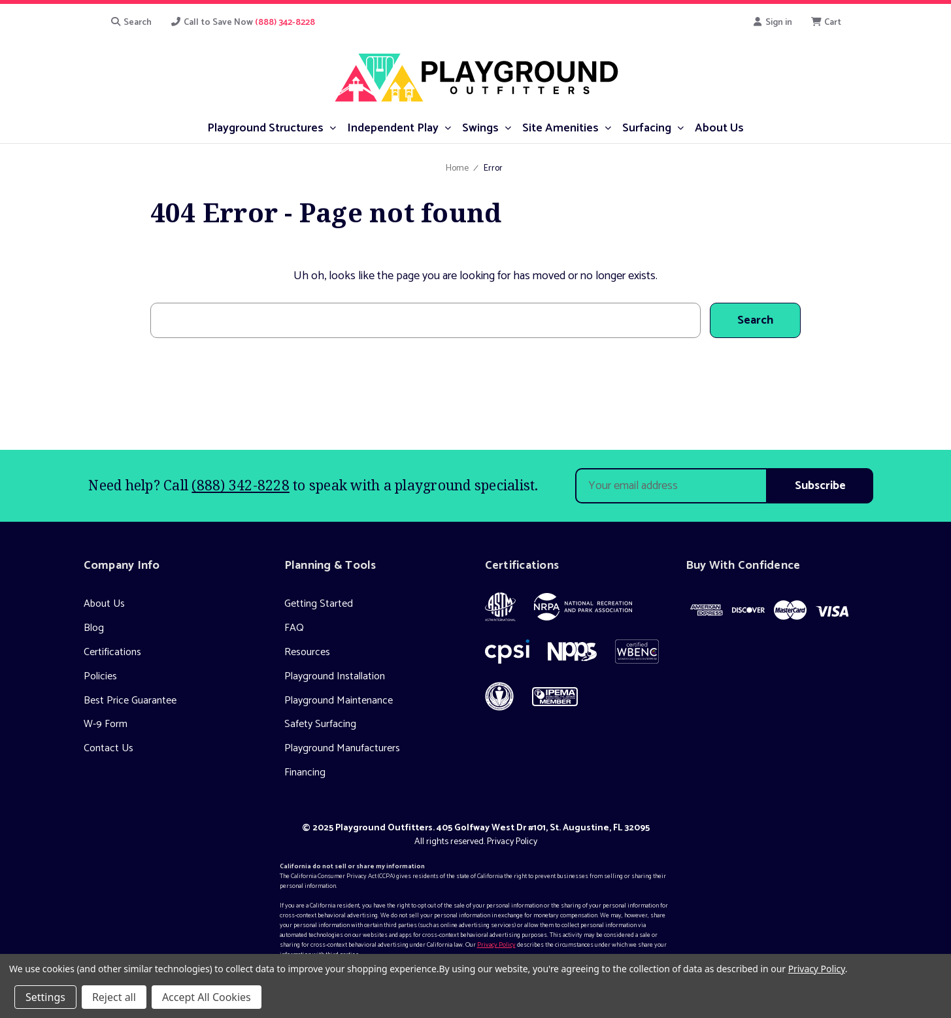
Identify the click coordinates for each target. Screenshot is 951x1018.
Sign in (772, 22)
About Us (104, 604)
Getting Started (318, 604)
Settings (45, 997)
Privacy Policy (512, 841)
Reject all (114, 997)
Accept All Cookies (206, 997)
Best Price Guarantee (130, 700)
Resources (307, 652)
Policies (100, 676)
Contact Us (108, 748)
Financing (304, 772)
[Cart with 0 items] (825, 22)
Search (131, 22)
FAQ (294, 628)
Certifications (112, 652)
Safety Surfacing (320, 724)
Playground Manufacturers (342, 748)
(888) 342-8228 (241, 485)
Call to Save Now (242, 22)
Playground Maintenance (338, 700)
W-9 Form (105, 724)
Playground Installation (334, 676)
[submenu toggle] (332, 127)
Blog (94, 628)
